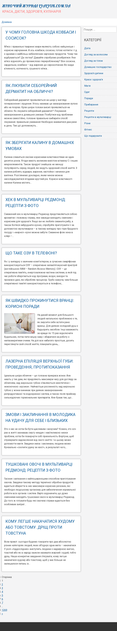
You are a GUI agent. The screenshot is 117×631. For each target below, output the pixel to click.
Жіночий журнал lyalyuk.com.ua (36, 5)
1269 (4, 610)
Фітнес (88, 129)
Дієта (87, 48)
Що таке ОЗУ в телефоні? (31, 253)
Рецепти (89, 110)
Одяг (87, 92)
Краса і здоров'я (93, 79)
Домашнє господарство (98, 67)
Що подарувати (93, 135)
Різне (87, 123)
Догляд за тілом (93, 60)
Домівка (7, 22)
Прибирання (91, 104)
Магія (87, 85)
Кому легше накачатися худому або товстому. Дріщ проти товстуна (40, 527)
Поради (88, 98)
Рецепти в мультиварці (97, 117)
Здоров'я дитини (93, 73)
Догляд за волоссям (96, 54)
